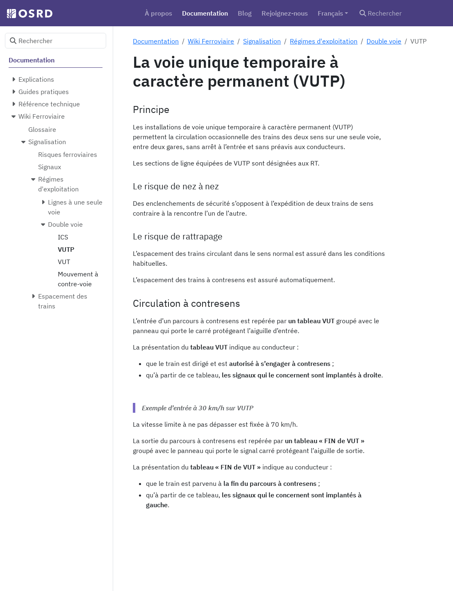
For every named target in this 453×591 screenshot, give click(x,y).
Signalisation (262, 41)
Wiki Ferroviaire (211, 41)
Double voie (383, 41)
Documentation (156, 41)
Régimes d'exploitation (323, 41)
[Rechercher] (401, 13)
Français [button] (330, 13)
